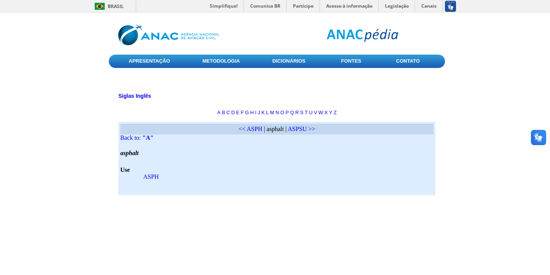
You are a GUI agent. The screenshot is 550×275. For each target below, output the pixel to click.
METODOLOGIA (221, 61)
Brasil (116, 6)
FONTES (351, 61)
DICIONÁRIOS (289, 61)
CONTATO (408, 61)
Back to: (137, 137)
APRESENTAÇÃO (149, 61)
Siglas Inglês (134, 96)
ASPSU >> (301, 129)
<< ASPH (250, 129)
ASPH (151, 176)
